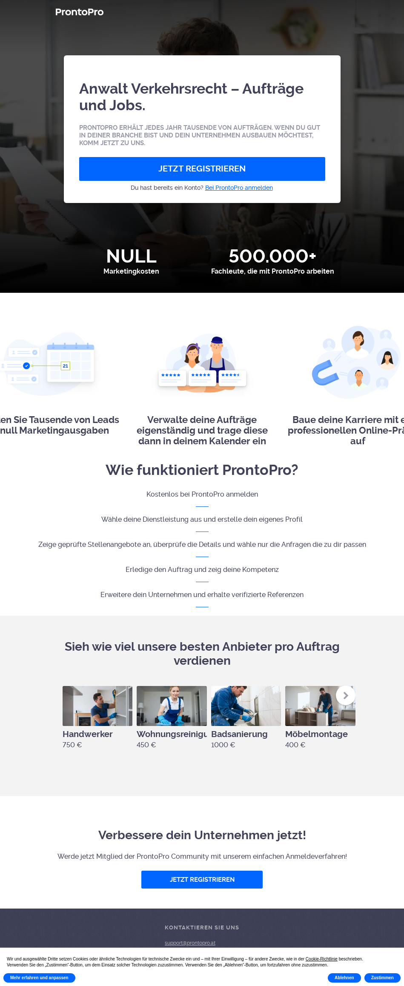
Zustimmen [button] (382, 977)
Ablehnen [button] (344, 977)
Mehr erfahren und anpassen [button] (39, 977)
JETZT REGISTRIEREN (202, 169)
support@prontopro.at (190, 943)
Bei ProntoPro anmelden (239, 187)
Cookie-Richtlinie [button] (322, 959)
